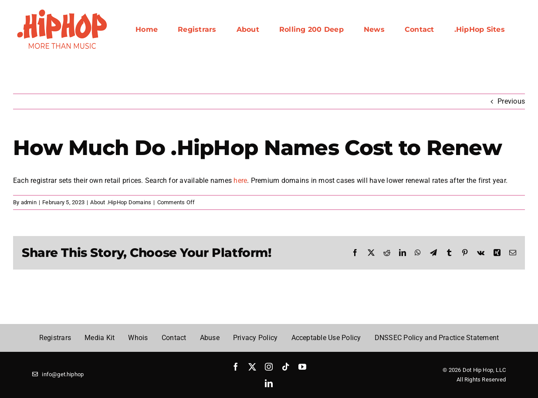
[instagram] (269, 367)
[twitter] (252, 367)
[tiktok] (286, 367)
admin (29, 202)
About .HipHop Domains (120, 202)
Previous (511, 101)
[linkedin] (269, 383)
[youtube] (302, 367)
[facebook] (236, 367)
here (240, 180)
